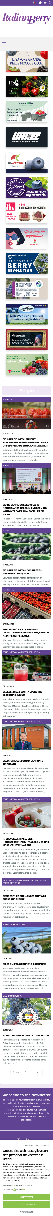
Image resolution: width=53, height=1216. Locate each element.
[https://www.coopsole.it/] (27, 215)
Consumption (10, 652)
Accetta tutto (26, 1197)
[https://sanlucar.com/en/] (27, 316)
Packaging (40, 880)
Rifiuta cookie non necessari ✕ (37, 1145)
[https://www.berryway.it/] (27, 189)
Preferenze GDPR (26, 1212)
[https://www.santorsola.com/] (27, 63)
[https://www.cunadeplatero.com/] (27, 341)
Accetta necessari (26, 1204)
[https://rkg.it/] (27, 164)
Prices (6, 883)
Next (38, 1072)
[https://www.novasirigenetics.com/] (27, 88)
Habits (6, 880)
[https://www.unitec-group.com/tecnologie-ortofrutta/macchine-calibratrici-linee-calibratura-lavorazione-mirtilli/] (27, 139)
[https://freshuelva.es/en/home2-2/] (27, 367)
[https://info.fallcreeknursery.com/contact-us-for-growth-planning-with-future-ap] (27, 291)
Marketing (8, 465)
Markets (7, 399)
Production (33, 652)
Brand (6, 995)
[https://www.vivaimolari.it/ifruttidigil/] (27, 240)
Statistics (15, 883)
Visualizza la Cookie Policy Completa (17, 1185)
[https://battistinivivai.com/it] (27, 265)
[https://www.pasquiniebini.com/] (27, 114)
